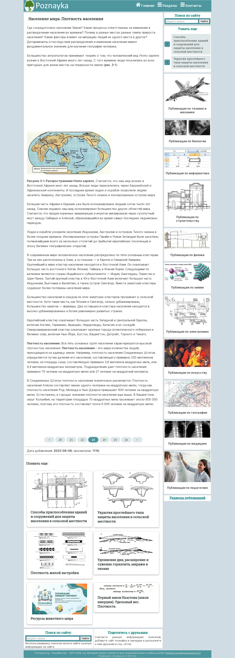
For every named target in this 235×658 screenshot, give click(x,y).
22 (82, 439)
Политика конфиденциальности (183, 653)
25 (115, 439)
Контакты (193, 6)
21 (71, 439)
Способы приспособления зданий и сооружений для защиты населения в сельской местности (191, 44)
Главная (147, 6)
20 (60, 439)
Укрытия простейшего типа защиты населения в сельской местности (191, 62)
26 (126, 439)
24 (104, 439)
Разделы (170, 6)
